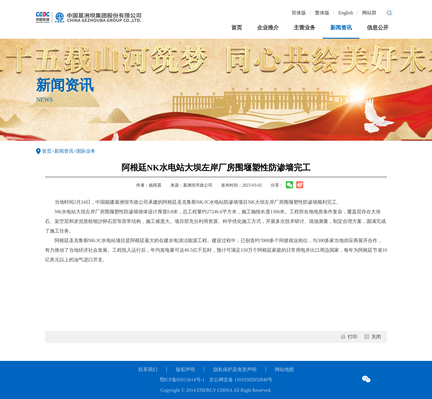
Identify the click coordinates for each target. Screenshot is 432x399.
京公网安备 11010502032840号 (240, 379)
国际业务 (85, 151)
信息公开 (377, 28)
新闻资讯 (341, 28)
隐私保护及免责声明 (234, 369)
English (345, 12)
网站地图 (284, 369)
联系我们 (148, 369)
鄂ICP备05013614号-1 (182, 379)
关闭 (376, 336)
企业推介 (268, 28)
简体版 (299, 12)
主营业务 (304, 28)
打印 (352, 336)
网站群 (369, 12)
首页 (236, 28)
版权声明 (185, 369)
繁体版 (322, 12)
